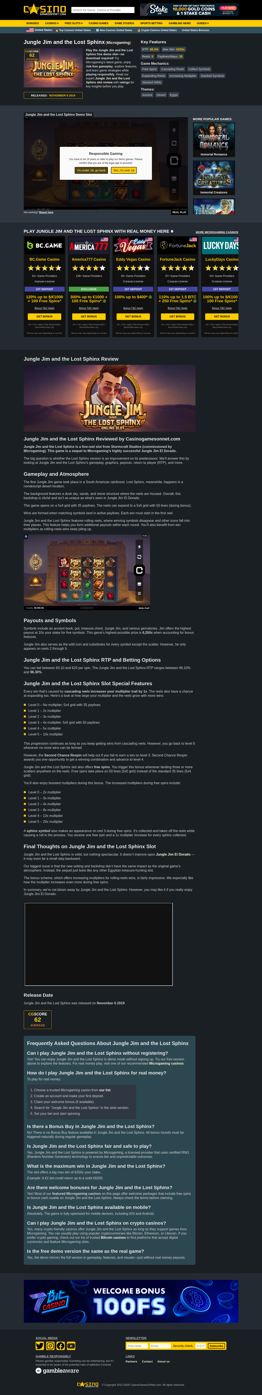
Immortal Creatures (213, 192)
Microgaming (118, 43)
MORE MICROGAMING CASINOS (217, 232)
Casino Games (99, 23)
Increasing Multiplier (182, 76)
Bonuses (33, 23)
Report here (46, 212)
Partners (131, 1361)
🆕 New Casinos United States (114, 30)
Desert (161, 95)
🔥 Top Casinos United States (73, 30)
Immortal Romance (214, 154)
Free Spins (149, 69)
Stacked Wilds (151, 82)
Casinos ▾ (52, 23)
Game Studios (124, 23)
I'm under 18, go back (91, 170)
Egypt (174, 95)
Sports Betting (151, 23)
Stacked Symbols (212, 76)
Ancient (147, 95)
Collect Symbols (199, 69)
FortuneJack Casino (177, 259)
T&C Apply (38, 324)
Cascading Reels (172, 69)
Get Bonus (44, 316)
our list (104, 1090)
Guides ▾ (203, 23)
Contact (147, 1361)
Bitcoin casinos (113, 1237)
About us (163, 1361)
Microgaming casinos (166, 1063)
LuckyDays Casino (221, 259)
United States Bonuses (195, 30)
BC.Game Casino (44, 259)
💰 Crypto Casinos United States (157, 30)
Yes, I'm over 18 (123, 170)
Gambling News (180, 23)
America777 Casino (89, 259)
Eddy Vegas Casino (133, 259)
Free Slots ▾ (74, 23)
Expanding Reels (153, 76)
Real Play (179, 212)
